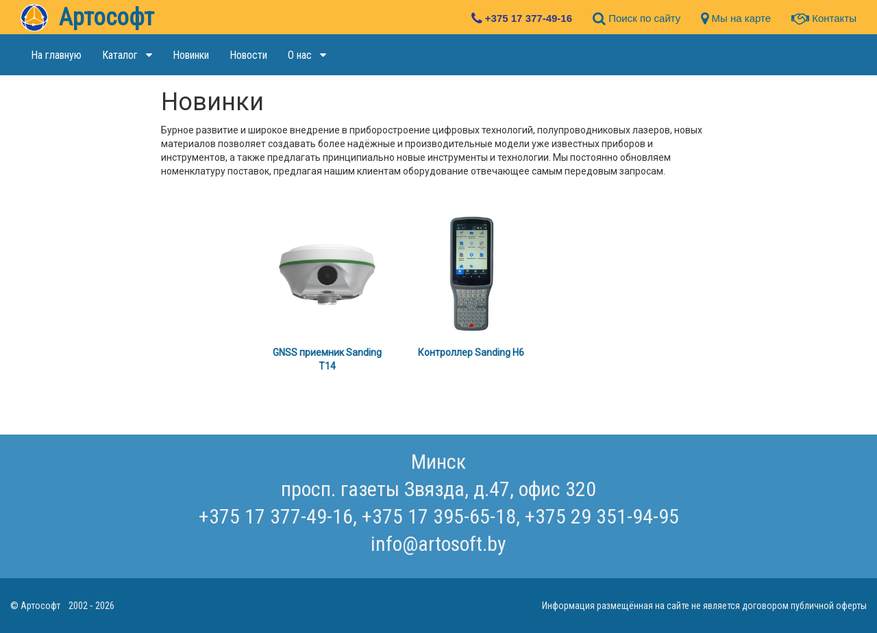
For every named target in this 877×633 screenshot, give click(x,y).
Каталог (127, 55)
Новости (248, 55)
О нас (307, 55)
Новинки (191, 55)
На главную (56, 55)
